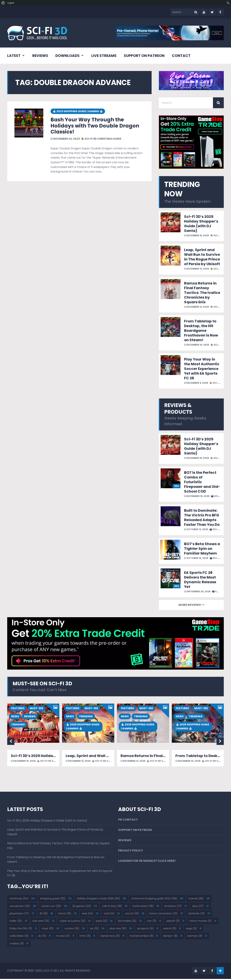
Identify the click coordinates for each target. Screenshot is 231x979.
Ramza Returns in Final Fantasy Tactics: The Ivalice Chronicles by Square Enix (202, 293)
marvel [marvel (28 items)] (199, 899)
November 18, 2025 (197, 496)
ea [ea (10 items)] (97, 929)
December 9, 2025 (196, 382)
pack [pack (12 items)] (104, 921)
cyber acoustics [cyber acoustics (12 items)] (75, 921)
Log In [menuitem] (11, 2)
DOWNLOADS (67, 55)
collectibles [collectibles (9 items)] (21, 936)
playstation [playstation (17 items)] (21, 914)
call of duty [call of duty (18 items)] (114, 906)
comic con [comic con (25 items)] (54, 906)
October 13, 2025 (196, 529)
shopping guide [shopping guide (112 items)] (56, 899)
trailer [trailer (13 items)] (18, 921)
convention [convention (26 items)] (22, 906)
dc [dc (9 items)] (44, 936)
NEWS (15, 716)
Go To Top (220, 970)
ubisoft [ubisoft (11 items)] (175, 921)
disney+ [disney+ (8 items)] (172, 936)
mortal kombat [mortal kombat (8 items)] (144, 936)
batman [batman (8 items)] (197, 936)
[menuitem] (3, 3)
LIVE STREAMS (104, 55)
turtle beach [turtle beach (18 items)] (145, 906)
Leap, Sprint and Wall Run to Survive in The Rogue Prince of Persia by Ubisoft (202, 256)
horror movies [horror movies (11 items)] (202, 921)
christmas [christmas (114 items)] (22, 899)
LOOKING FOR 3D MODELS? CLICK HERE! (147, 861)
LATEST (14, 55)
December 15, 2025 (196, 235)
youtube (204, 12)
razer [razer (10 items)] (50, 929)
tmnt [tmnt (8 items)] (87, 936)
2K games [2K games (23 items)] (84, 906)
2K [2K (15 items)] (46, 914)
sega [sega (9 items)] (193, 929)
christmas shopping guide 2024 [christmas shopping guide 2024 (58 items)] (157, 899)
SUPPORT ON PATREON (144, 55)
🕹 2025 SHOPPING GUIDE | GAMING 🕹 (82, 726)
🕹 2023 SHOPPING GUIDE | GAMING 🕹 (78, 111)
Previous (10, 741)
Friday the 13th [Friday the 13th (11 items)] (23, 929)
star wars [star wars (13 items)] (43, 921)
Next (220, 741)
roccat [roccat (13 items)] (134, 914)
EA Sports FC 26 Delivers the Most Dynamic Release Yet (200, 579)
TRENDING (18, 724)
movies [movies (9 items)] (65, 936)
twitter (212, 12)
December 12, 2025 (196, 306)
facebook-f (220, 12)
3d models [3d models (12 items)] (130, 921)
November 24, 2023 (65, 139)
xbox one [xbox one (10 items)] (121, 929)
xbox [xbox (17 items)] (200, 906)
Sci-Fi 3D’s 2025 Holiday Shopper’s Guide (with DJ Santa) (201, 223)
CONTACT (181, 55)
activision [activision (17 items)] (175, 906)
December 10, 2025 (196, 344)
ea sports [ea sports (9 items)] (147, 929)
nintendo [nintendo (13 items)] (199, 914)
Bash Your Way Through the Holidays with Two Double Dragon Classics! (95, 125)
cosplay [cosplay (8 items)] (18, 944)
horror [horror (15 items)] (67, 914)
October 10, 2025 (196, 558)
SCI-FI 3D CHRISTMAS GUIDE (101, 139)
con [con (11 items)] (154, 921)
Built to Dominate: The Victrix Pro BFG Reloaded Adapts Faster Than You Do (202, 517)
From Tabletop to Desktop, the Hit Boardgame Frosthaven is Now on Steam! (201, 330)
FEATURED (18, 708)
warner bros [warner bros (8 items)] (112, 936)
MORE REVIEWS (191, 605)
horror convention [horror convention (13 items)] (166, 914)
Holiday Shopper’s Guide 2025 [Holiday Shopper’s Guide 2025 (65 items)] (101, 899)
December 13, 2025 (196, 268)
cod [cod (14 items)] (112, 914)
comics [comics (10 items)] (74, 929)
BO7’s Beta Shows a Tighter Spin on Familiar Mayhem (202, 548)
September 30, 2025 (197, 591)
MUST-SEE (36, 708)
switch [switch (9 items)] (172, 929)
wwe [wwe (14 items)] (90, 914)
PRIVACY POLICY (130, 850)
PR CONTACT (128, 819)
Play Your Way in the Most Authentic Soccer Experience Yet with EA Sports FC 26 (201, 369)
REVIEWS (40, 55)
